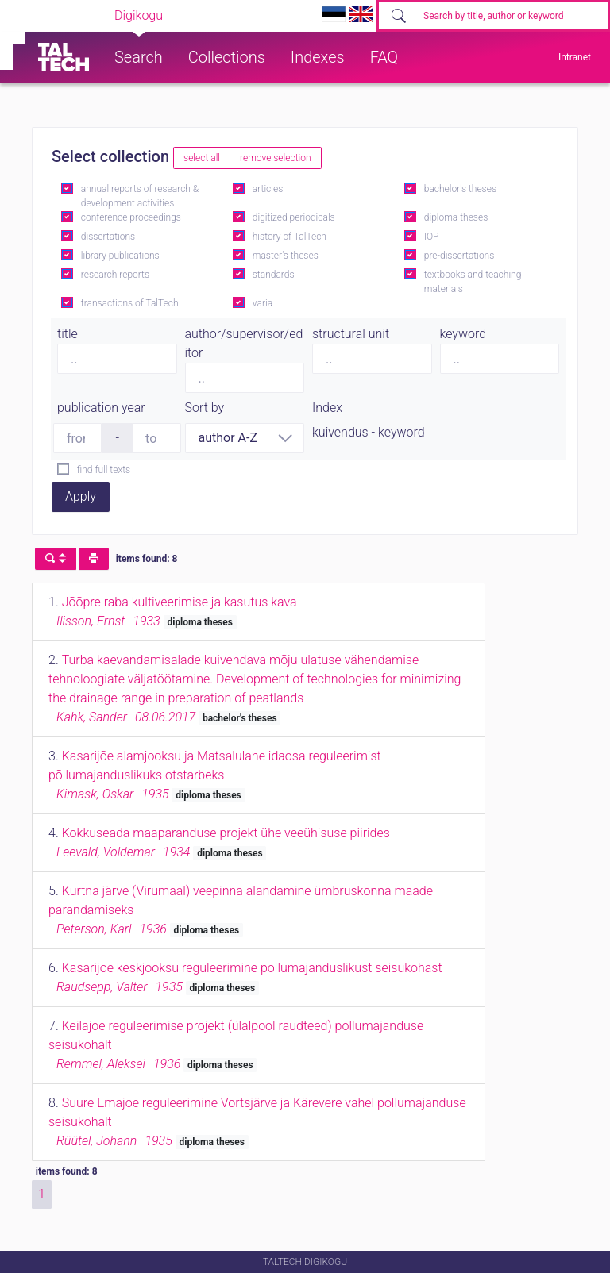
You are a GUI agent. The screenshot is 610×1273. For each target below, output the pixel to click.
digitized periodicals (294, 217)
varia (262, 303)
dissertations (108, 236)
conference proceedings (131, 217)
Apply (80, 496)
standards (274, 274)
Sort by (205, 407)
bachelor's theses (460, 188)
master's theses (286, 255)
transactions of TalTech (130, 303)
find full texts (103, 469)
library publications (120, 255)
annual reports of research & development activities (140, 196)
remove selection (275, 157)
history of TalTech (289, 236)
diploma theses (456, 217)
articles (268, 188)
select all (201, 157)
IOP (431, 236)
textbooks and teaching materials (473, 281)
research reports (115, 274)
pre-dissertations (459, 255)
